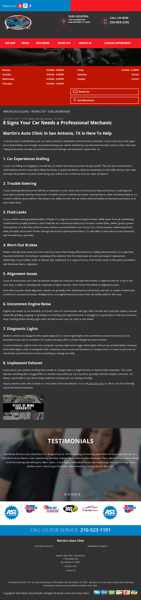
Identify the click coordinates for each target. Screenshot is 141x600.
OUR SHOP (10, 43)
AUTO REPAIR (42, 43)
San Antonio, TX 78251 (52, 118)
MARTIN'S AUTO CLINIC (16, 111)
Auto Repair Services (44, 546)
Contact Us (70, 570)
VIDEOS (25, 43)
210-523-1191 (119, 22)
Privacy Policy (82, 593)
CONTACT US (85, 43)
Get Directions (83, 100)
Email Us (81, 91)
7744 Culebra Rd (30, 118)
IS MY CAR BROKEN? (59, 111)
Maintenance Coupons (97, 546)
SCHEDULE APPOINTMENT (117, 43)
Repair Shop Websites (32, 593)
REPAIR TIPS (64, 43)
